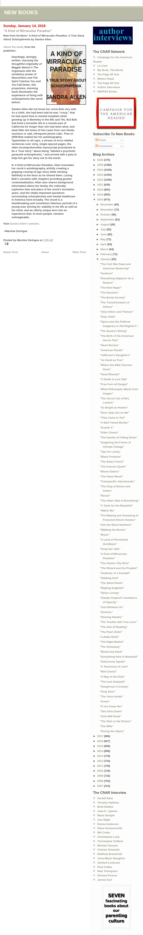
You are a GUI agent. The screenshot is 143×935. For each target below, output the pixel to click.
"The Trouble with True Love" (118, 622)
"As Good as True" (112, 360)
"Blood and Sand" (111, 651)
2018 (100, 199)
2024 (100, 169)
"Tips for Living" (110, 451)
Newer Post (10, 252)
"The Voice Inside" (111, 696)
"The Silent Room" (111, 583)
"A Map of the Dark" (112, 676)
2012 (100, 760)
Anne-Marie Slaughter (111, 858)
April (103, 244)
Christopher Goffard (110, 841)
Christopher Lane (108, 836)
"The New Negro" (111, 287)
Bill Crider (103, 832)
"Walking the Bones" (113, 529)
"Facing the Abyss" (112, 731)
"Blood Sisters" (109, 471)
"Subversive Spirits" (113, 661)
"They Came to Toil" (112, 417)
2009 (100, 775)
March (104, 249)
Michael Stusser (107, 845)
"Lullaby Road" (109, 636)
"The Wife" (106, 726)
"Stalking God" (109, 578)
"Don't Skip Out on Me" (114, 412)
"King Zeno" (107, 691)
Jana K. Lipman (107, 811)
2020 (100, 189)
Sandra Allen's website (24, 223)
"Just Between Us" (112, 607)
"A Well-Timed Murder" (114, 422)
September (107, 219)
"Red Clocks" (108, 671)
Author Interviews (108, 87)
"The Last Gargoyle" (113, 681)
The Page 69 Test (108, 83)
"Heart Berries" (109, 345)
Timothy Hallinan (108, 802)
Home (45, 252)
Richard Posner (107, 875)
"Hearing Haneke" (111, 617)
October (105, 214)
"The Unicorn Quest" (113, 466)
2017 (100, 736)
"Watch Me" (107, 510)
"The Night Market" (112, 641)
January (105, 259)
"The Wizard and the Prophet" (119, 568)
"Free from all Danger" (114, 384)
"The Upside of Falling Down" (118, 437)
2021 (100, 184)
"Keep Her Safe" (110, 548)
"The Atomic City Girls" (114, 563)
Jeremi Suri (104, 879)
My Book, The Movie (110, 70)
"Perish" (105, 495)
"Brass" (105, 534)
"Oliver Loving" (109, 592)
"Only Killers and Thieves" (116, 311)
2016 (100, 741)
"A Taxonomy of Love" (114, 666)
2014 (100, 751)
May (103, 239)
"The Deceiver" (109, 292)
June (103, 234)
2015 (100, 746)
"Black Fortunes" (111, 456)
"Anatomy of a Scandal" (115, 573)
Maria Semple (106, 815)
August (105, 224)
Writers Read (105, 78)
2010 (100, 770)
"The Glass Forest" (112, 461)
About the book (13, 47)
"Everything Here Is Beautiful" (119, 656)
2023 (100, 174)
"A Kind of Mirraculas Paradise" (27, 31)
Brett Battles (105, 806)
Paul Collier (104, 867)
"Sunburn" (106, 273)
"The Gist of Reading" (114, 626)
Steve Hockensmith (109, 828)
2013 (100, 755)
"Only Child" (108, 316)
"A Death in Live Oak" (113, 379)
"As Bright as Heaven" (114, 407)
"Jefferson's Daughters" (115, 355)
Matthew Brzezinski (109, 854)
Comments (104, 146)
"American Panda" (111, 350)
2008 (100, 780)
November (107, 209)
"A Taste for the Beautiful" (116, 505)
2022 (100, 179)
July (103, 229)
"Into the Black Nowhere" (116, 524)
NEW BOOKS (21, 12)
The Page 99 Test (108, 74)
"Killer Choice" (109, 432)
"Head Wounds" (110, 374)
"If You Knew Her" (111, 706)
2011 (100, 765)
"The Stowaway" (110, 646)
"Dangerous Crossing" (114, 686)
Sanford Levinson (108, 862)
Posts (100, 140)
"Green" (105, 701)
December (107, 204)
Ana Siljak (103, 819)
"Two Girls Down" (111, 711)
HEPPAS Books (107, 91)
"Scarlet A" (107, 427)
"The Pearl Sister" (111, 631)
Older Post (79, 252)
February (106, 254)
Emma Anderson (108, 824)
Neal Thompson (107, 871)
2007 (100, 785)
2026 (100, 159)
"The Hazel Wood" (111, 476)
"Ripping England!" (112, 587)
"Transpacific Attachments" (117, 481)
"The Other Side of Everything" (119, 500)
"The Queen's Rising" (113, 331)
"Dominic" (106, 612)
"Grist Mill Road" (110, 716)
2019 (100, 194)
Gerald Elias (105, 798)
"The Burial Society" (113, 297)
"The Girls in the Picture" (116, 721)
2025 (100, 164)
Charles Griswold (108, 849)
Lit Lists (102, 65)
